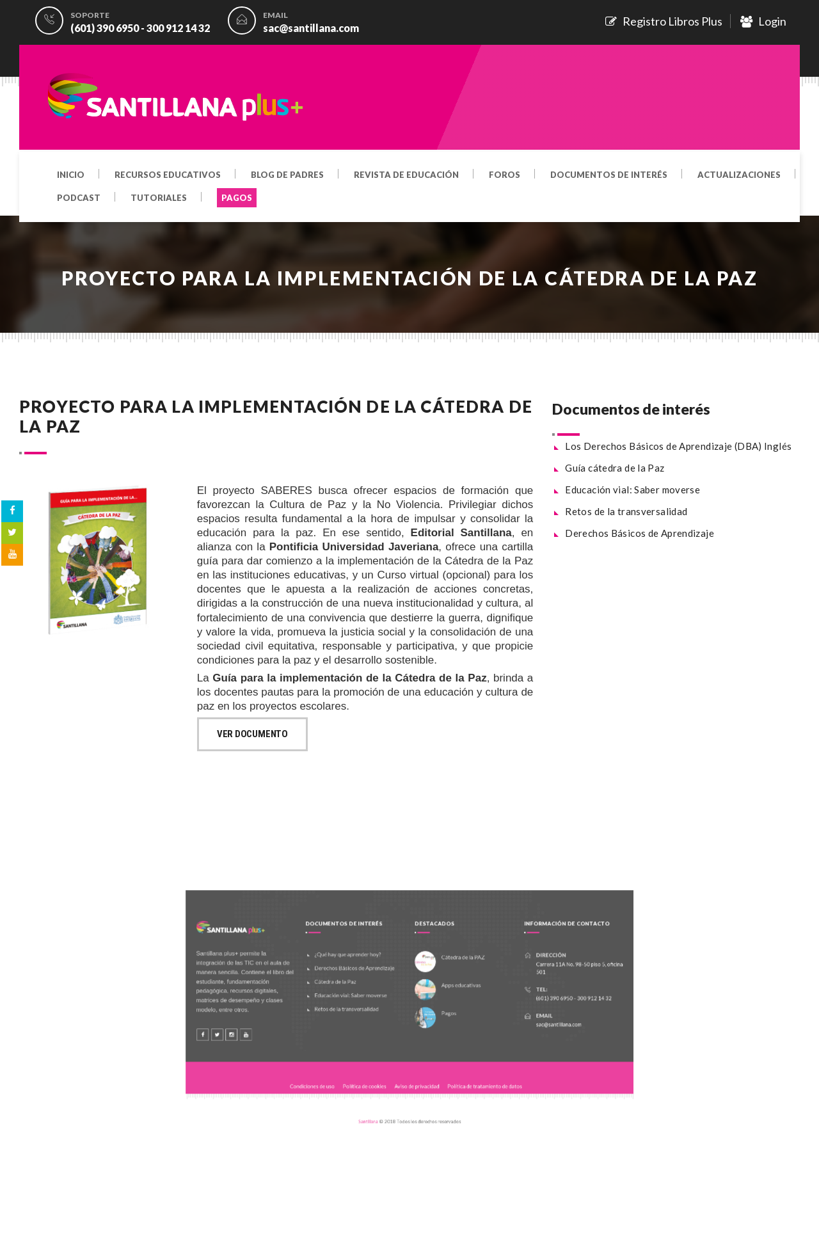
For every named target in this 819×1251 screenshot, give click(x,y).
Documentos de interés (608, 175)
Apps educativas (448, 993)
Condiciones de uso (337, 1069)
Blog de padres (287, 175)
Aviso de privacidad (414, 1069)
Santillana (378, 1095)
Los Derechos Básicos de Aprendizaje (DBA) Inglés (678, 446)
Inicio (70, 175)
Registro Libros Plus (663, 21)
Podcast (78, 198)
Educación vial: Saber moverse (632, 489)
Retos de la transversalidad (626, 511)
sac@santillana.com (311, 28)
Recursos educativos (168, 175)
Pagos (438, 1014)
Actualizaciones (739, 175)
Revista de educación (406, 175)
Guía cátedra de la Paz (614, 468)
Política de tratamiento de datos (465, 1069)
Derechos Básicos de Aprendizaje (639, 533)
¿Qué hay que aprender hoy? (363, 970)
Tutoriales (159, 198)
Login (763, 21)
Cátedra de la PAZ (449, 972)
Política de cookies (376, 1069)
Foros (504, 175)
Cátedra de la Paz (354, 991)
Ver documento (252, 734)
